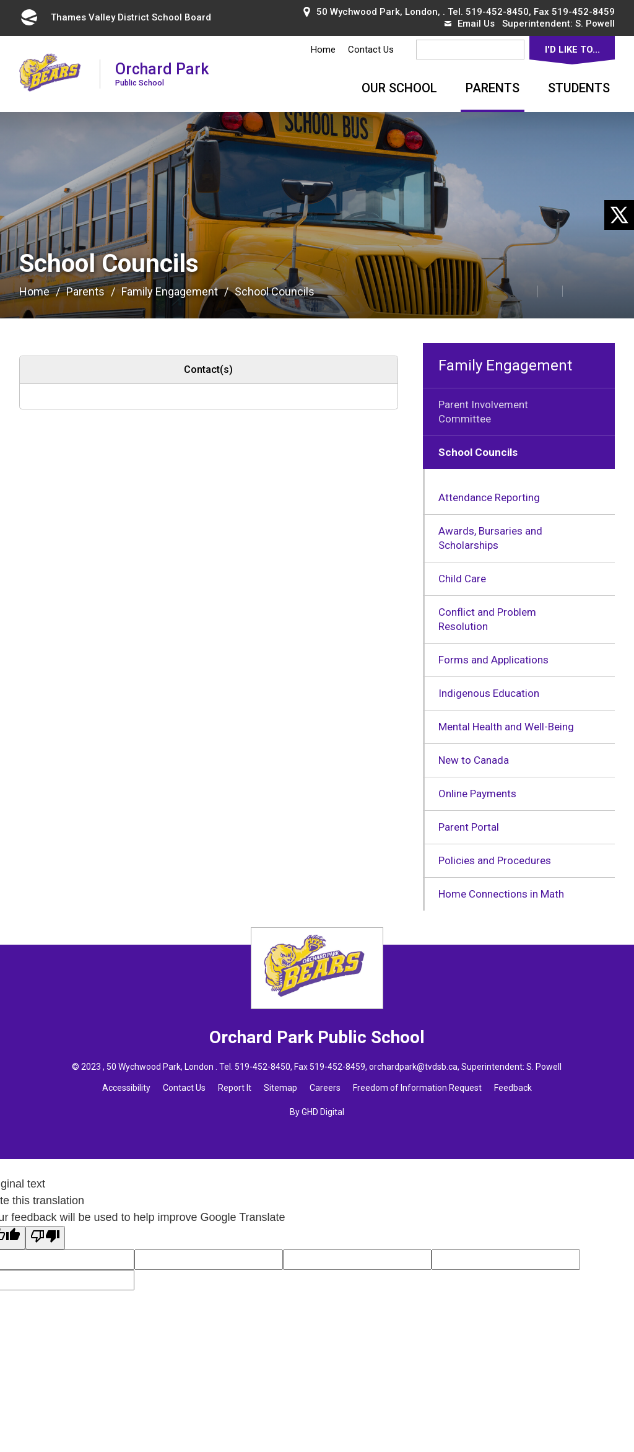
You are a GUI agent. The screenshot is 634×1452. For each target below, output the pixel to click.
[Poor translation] (45, 1237)
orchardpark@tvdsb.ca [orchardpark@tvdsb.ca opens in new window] (413, 1067)
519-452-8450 (497, 11)
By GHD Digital (317, 1112)
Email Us (470, 23)
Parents (492, 88)
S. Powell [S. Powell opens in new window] (595, 23)
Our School (399, 88)
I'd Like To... (572, 49)
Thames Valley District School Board (115, 17)
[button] (497, 290)
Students (579, 88)
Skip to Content (0, 0)
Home (323, 49)
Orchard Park (162, 73)
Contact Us (371, 49)
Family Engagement (169, 291)
